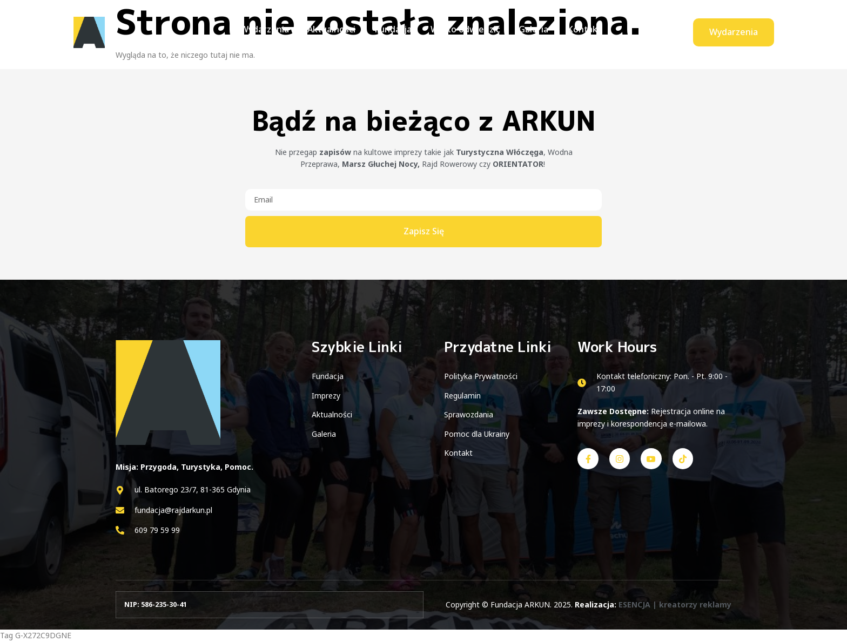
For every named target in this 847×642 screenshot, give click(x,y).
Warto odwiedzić (464, 32)
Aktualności (335, 32)
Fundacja (394, 32)
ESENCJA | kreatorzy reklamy (675, 604)
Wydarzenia (270, 32)
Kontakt (578, 32)
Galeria (529, 32)
